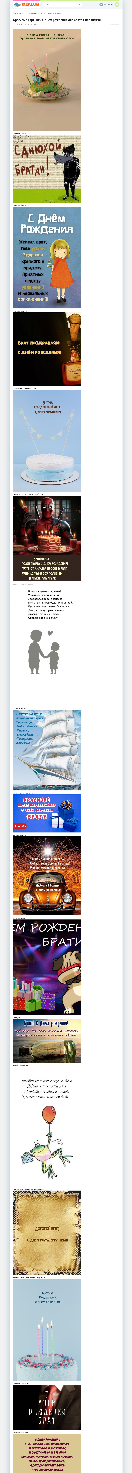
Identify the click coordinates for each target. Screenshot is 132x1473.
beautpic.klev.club (18, 13)
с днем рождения (31, 13)
